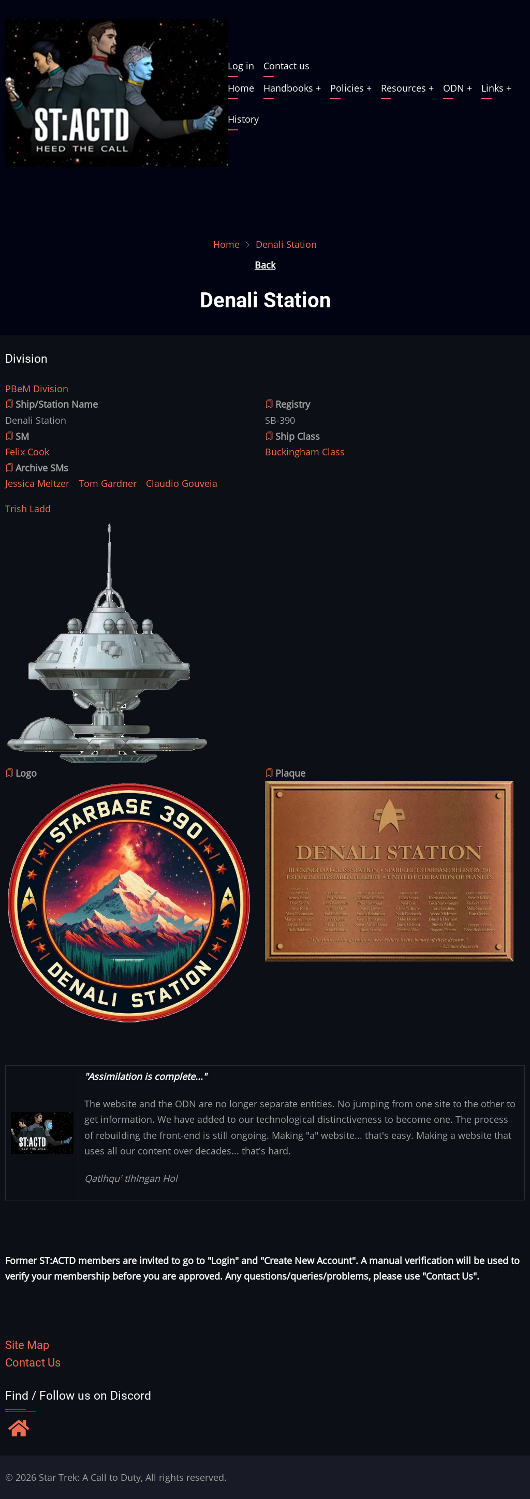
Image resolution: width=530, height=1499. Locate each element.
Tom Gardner (108, 483)
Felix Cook (27, 452)
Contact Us (33, 1362)
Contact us (286, 66)
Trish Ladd (28, 508)
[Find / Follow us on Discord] (19, 1429)
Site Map (27, 1345)
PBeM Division (36, 388)
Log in (241, 66)
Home (241, 88)
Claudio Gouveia (181, 483)
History (243, 119)
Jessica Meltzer (37, 483)
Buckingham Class (305, 452)
